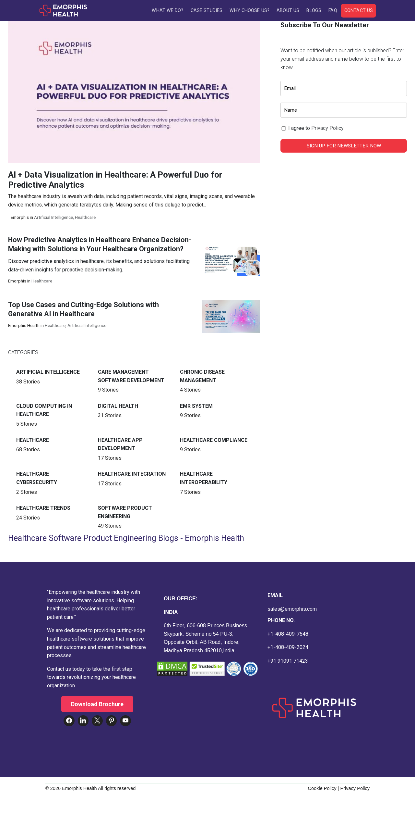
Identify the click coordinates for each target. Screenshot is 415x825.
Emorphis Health (24, 325)
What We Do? (167, 10)
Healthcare (85, 217)
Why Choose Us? (249, 10)
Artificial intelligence (53, 217)
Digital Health (118, 406)
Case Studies (206, 10)
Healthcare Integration (132, 474)
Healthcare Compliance (213, 440)
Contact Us (358, 10)
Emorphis (20, 217)
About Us (288, 10)
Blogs (313, 10)
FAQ (332, 10)
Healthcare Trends (43, 508)
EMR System (196, 406)
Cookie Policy (322, 788)
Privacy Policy (327, 128)
